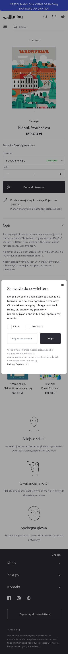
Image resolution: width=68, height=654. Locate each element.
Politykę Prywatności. (18, 364)
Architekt (37, 326)
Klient (16, 326)
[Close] (62, 285)
